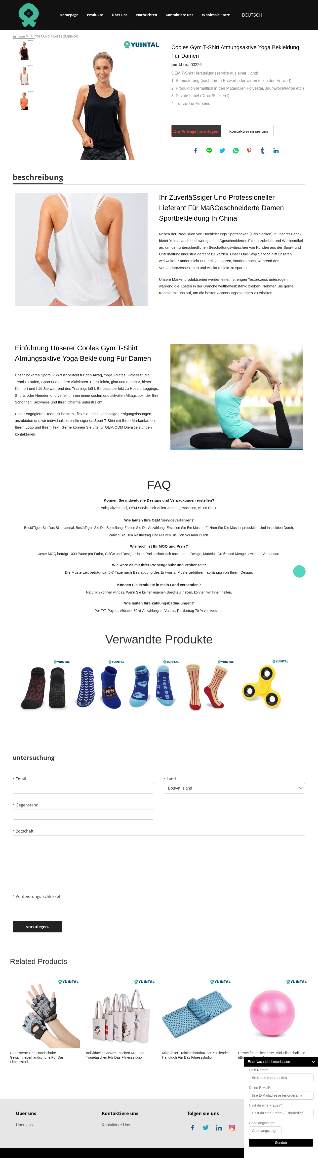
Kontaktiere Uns (116, 1125)
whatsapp (235, 150)
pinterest (249, 150)
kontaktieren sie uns (248, 131)
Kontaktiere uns (179, 14)
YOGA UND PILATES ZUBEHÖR (56, 36)
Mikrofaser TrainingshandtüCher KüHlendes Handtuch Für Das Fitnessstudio (196, 1055)
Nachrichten (146, 14)
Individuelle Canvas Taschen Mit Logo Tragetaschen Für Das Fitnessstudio (115, 1055)
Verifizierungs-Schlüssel (36, 896)
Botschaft (23, 831)
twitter (222, 150)
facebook (195, 150)
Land (170, 779)
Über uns (119, 14)
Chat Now (299, 571)
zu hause (19, 36)
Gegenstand (26, 805)
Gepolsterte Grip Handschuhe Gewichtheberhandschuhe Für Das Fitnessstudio (37, 1057)
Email (19, 779)
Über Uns (24, 1125)
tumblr (262, 150)
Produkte (95, 14)
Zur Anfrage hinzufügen (196, 131)
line (209, 150)
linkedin (276, 150)
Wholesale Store (216, 14)
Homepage (69, 14)
